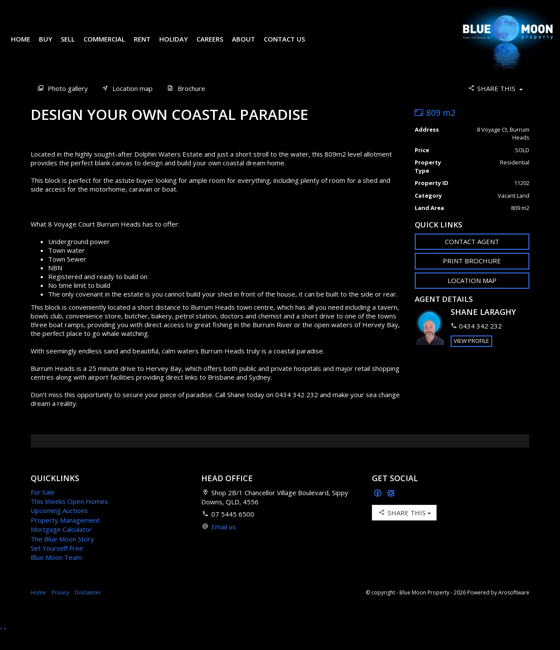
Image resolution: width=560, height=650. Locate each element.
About (250, 45)
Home (27, 45)
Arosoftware (513, 605)
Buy (52, 45)
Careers (216, 45)
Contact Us (291, 45)
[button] (472, 274)
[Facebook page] (378, 507)
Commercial (111, 45)
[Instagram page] (391, 507)
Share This (495, 101)
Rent (148, 45)
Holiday (180, 45)
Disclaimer (88, 605)
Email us (223, 539)
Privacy (60, 605)
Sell (74, 45)
